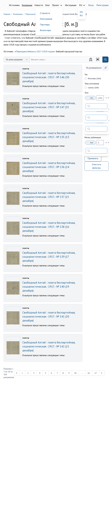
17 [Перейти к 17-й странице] (95, 373)
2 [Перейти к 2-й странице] (28, 373)
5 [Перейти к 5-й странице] (45, 373)
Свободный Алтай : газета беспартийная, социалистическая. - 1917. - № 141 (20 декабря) (48, 316)
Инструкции (70, 5)
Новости (38, 5)
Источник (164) (94, 78)
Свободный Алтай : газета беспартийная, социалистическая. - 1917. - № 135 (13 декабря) (48, 137)
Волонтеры (45, 30)
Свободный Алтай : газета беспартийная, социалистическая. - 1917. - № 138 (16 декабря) (48, 227)
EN (81, 12)
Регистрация (102, 5)
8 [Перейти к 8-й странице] (63, 373)
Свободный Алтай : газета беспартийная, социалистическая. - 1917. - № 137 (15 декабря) (48, 197)
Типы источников (91, 83)
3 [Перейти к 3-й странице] (33, 373)
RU (81, 15)
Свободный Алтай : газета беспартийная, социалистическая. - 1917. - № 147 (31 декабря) (48, 107)
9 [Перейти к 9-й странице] (69, 373)
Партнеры (45, 24)
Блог (47, 5)
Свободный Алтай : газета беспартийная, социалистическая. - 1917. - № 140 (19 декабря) (48, 286)
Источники (14, 5)
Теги (86, 92)
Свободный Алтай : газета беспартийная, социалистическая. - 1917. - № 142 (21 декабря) (48, 346)
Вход (91, 5)
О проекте (45, 13)
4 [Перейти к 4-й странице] (39, 373)
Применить (92, 158)
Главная (7, 14)
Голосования (46, 18)
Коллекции (27, 5)
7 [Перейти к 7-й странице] (57, 373)
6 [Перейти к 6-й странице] (51, 373)
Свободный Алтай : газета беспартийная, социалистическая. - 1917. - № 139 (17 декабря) (48, 256)
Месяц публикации (92, 137)
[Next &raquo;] (101, 373)
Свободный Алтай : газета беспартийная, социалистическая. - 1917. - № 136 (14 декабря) (48, 167)
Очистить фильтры (96, 166)
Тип (85, 74)
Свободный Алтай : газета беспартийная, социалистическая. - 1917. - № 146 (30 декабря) (48, 77)
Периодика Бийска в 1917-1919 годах (35, 51)
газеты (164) (93, 87)
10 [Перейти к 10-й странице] (75, 373)
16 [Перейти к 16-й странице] (88, 373)
